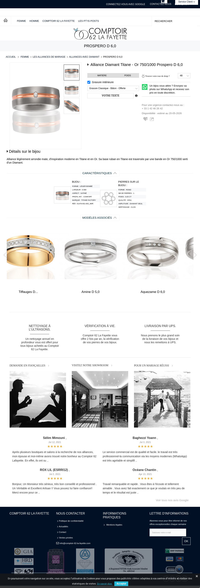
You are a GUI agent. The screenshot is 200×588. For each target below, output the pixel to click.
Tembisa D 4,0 (37, 292)
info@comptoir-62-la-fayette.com (75, 543)
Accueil (11, 57)
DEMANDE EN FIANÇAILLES (27, 365)
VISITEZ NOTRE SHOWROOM (90, 365)
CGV (108, 530)
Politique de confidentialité (71, 521)
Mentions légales (114, 525)
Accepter (121, 583)
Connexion (182, 4)
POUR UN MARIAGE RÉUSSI (151, 365)
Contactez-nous (160, 4)
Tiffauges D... (100, 292)
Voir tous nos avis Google (172, 500)
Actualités (63, 526)
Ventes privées (66, 538)
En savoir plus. (104, 583)
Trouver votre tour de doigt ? (157, 76)
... (48, 461)
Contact (62, 532)
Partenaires (111, 541)
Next (193, 255)
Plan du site (111, 536)
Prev (6, 255)
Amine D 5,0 (162, 292)
